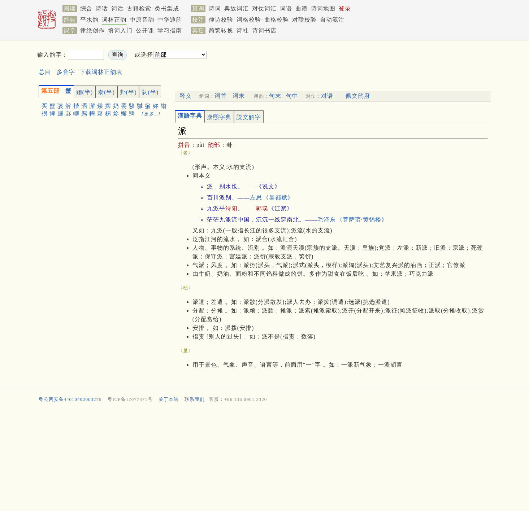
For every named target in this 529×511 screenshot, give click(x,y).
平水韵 (89, 20)
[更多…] (151, 114)
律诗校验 (221, 20)
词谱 (286, 8)
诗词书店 (264, 30)
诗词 (215, 8)
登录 (345, 8)
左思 (256, 198)
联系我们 (195, 399)
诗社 (243, 30)
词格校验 (249, 20)
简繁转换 (221, 30)
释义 (185, 96)
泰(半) (106, 92)
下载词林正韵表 (100, 72)
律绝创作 (92, 30)
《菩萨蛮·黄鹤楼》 (362, 220)
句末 (275, 96)
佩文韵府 (358, 96)
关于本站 (169, 399)
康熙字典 (219, 117)
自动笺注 (332, 20)
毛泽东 (326, 220)
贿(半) (84, 92)
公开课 (145, 30)
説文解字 (249, 117)
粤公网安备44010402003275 (70, 399)
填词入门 (120, 30)
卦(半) (128, 92)
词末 (239, 96)
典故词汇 (236, 8)
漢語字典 (190, 116)
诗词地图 (323, 8)
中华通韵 (169, 20)
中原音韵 (142, 20)
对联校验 (304, 20)
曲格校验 (276, 20)
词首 (220, 96)
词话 (117, 8)
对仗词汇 (264, 8)
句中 (292, 96)
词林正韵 (114, 20)
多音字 (66, 72)
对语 (327, 96)
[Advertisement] (254, 458)
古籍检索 (139, 8)
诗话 (102, 8)
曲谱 (301, 8)
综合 (86, 8)
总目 (45, 72)
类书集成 (167, 8)
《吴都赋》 (278, 198)
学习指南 (169, 30)
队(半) (150, 92)
